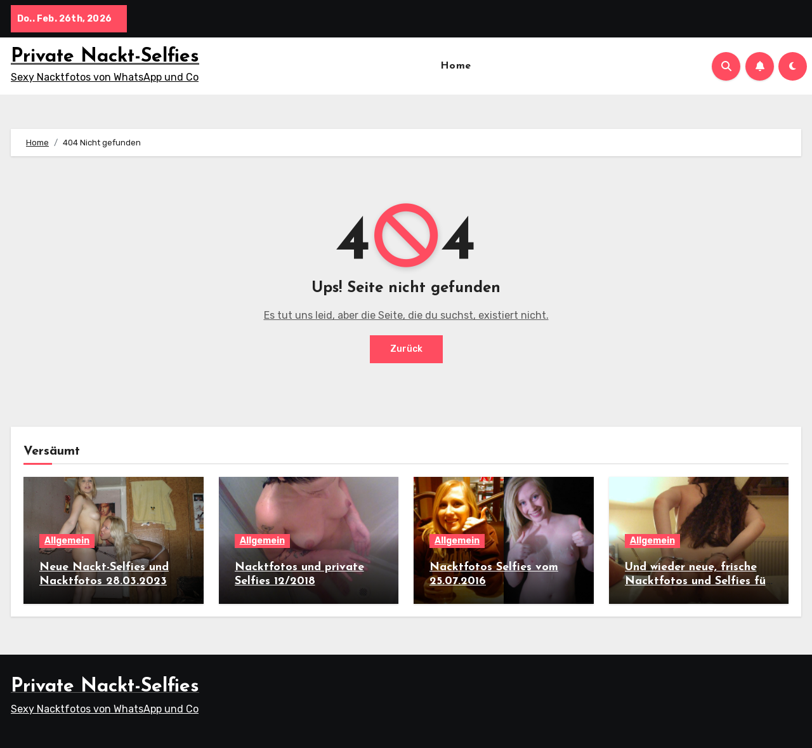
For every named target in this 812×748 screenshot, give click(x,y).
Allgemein (66, 540)
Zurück (406, 349)
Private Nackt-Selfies (105, 57)
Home (455, 66)
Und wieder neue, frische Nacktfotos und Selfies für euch (697, 581)
